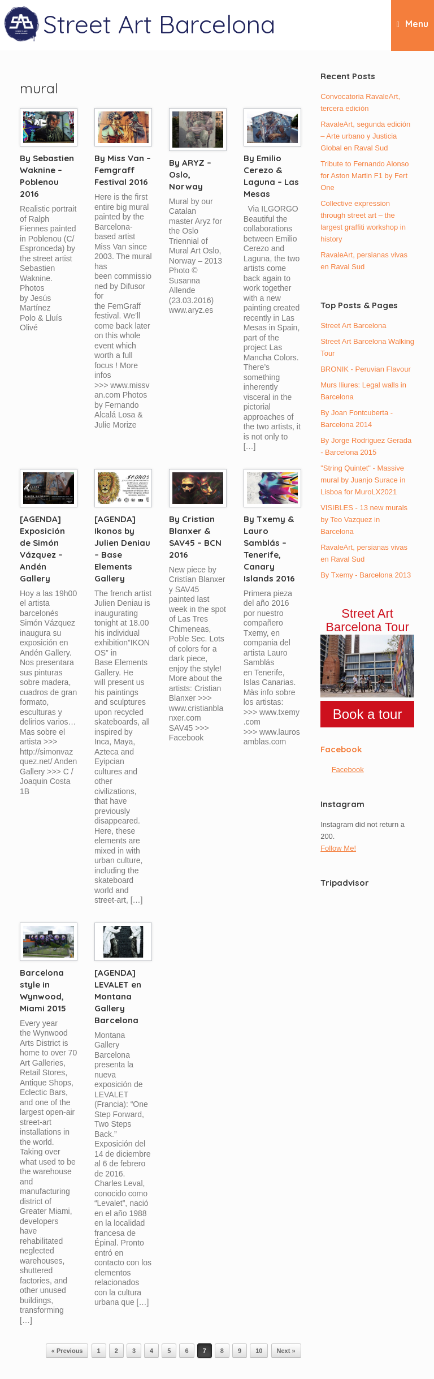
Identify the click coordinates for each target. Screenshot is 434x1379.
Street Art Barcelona (353, 325)
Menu (412, 24)
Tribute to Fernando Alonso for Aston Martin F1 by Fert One (364, 176)
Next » (286, 1350)
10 (258, 1350)
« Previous (67, 1350)
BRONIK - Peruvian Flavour (365, 369)
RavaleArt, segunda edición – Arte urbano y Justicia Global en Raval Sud (365, 136)
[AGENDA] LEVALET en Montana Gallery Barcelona (117, 996)
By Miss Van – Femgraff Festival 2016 (122, 170)
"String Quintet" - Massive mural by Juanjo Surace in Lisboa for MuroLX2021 (362, 480)
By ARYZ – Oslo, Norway (190, 174)
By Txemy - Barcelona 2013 (365, 575)
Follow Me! (338, 848)
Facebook (341, 749)
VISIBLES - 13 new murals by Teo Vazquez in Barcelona (363, 519)
